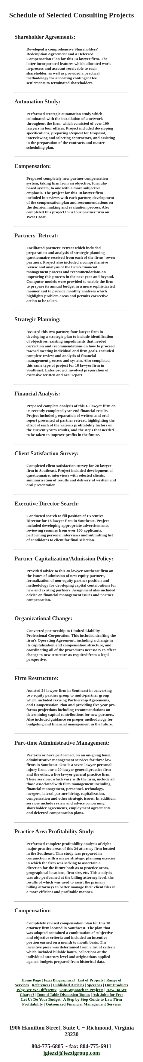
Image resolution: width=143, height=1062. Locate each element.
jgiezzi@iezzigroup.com (71, 1053)
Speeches (94, 985)
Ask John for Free (108, 994)
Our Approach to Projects (81, 989)
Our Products (116, 985)
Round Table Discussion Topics (63, 994)
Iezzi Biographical (59, 980)
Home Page (31, 980)
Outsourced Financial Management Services (83, 1004)
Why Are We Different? (37, 989)
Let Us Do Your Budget (40, 999)
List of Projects (90, 980)
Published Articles (68, 985)
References (41, 985)
